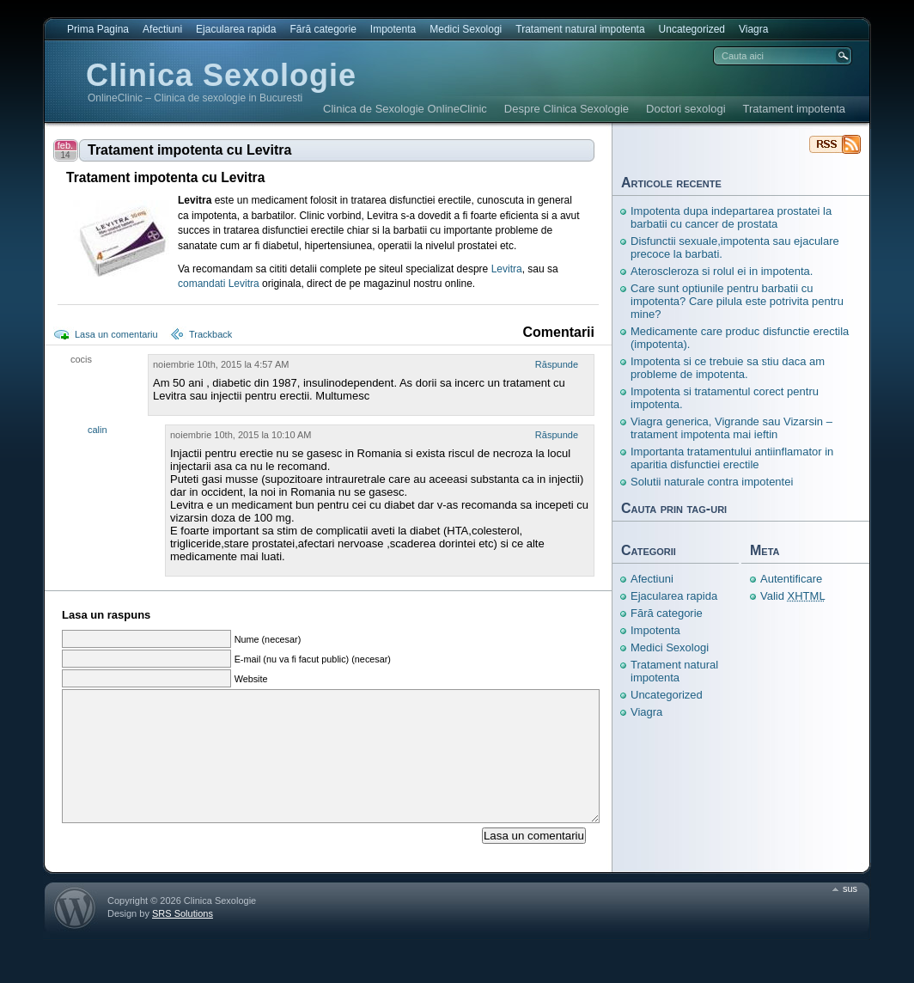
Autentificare (791, 578)
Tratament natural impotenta (579, 29)
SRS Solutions (182, 939)
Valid (793, 595)
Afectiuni (162, 29)
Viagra (753, 29)
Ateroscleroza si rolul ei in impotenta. (722, 271)
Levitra (506, 269)
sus (850, 914)
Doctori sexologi (686, 108)
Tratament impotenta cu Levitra (189, 150)
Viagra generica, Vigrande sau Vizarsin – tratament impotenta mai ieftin (731, 428)
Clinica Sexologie (221, 75)
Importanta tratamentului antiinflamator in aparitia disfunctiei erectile (732, 458)
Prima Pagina (98, 29)
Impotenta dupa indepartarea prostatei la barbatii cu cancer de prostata (731, 217)
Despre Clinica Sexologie (566, 108)
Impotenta (393, 29)
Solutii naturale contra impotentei (712, 481)
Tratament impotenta (794, 108)
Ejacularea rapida (236, 29)
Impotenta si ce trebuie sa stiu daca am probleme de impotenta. (728, 368)
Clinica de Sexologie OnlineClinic (405, 108)
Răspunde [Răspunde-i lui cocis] (556, 364)
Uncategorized (692, 29)
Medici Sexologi (466, 29)
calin (97, 429)
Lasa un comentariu (116, 334)
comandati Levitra (218, 284)
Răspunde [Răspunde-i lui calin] (556, 435)
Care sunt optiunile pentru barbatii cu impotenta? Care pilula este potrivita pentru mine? (737, 301)
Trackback (210, 334)
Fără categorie (322, 29)
